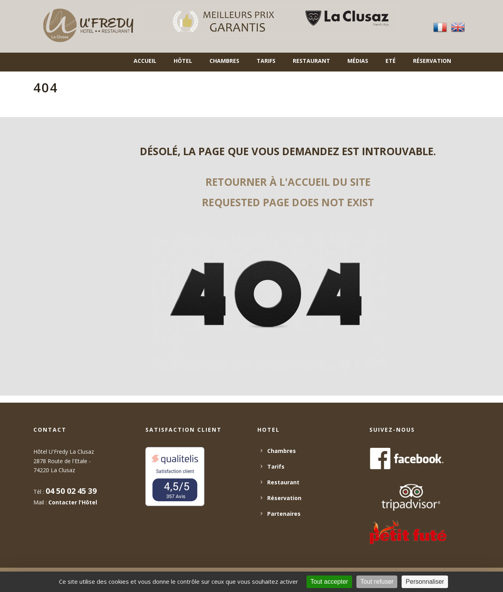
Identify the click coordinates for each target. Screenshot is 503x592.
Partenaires (284, 513)
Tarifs (266, 60)
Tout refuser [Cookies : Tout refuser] (376, 581)
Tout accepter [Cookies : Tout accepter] (329, 581)
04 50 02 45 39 (71, 491)
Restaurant (311, 60)
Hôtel (183, 60)
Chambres (224, 60)
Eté (391, 60)
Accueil (145, 60)
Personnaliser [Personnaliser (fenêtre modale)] (425, 581)
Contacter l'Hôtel (72, 502)
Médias (357, 60)
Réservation (432, 60)
